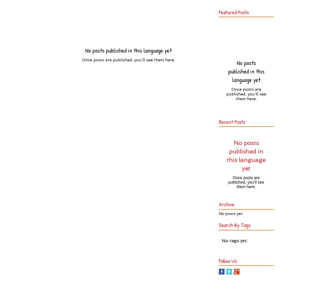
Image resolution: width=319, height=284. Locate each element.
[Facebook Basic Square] (222, 272)
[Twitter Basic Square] (229, 272)
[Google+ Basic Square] (236, 272)
